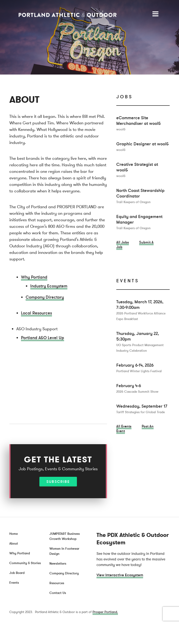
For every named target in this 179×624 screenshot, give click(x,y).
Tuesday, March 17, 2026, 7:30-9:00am (140, 310)
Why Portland (34, 277)
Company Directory (45, 297)
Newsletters (57, 563)
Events (14, 582)
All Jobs (122, 242)
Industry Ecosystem (48, 286)
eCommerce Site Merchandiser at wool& (138, 123)
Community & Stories (25, 563)
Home (13, 534)
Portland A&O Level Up (42, 338)
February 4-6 (137, 388)
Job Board (16, 573)
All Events (123, 426)
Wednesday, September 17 (141, 408)
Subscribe (58, 481)
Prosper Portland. (105, 612)
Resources (56, 583)
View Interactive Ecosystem (119, 575)
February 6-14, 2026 (139, 367)
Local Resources (36, 313)
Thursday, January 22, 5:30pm (140, 342)
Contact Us (57, 593)
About (13, 543)
